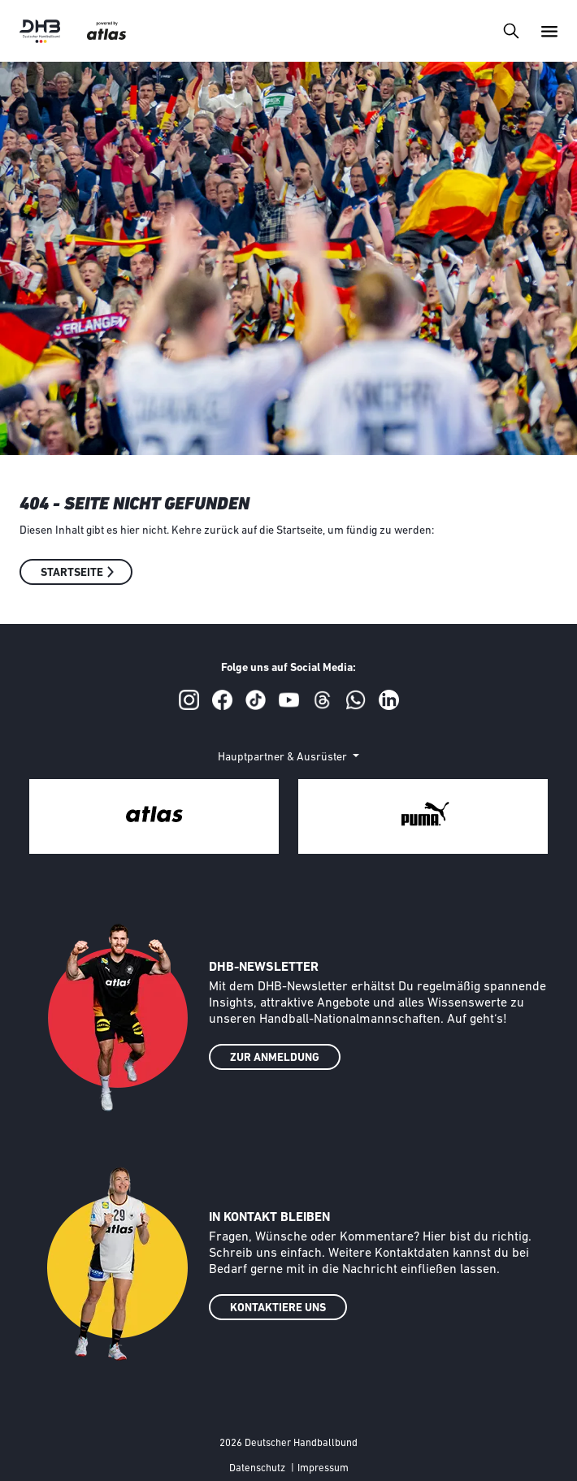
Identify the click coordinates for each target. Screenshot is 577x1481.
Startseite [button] (72, 573)
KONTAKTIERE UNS (278, 1308)
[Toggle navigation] (511, 30)
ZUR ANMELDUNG (274, 1058)
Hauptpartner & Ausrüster (283, 757)
